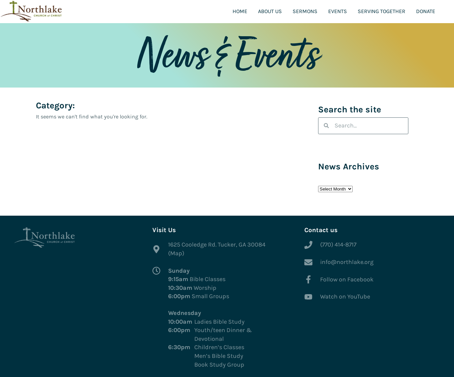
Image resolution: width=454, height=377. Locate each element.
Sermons (305, 11)
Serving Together (381, 11)
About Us (270, 11)
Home (240, 11)
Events (337, 11)
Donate (425, 11)
